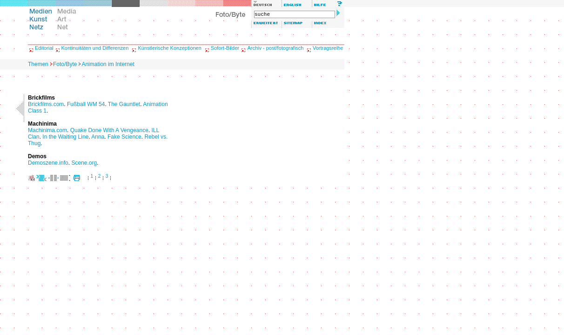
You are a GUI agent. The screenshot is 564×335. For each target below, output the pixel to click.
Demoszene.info (48, 163)
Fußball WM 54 (86, 104)
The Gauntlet (124, 104)
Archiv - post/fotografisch (275, 48)
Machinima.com (47, 130)
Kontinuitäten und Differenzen (95, 48)
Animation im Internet (107, 64)
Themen (38, 64)
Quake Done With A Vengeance (109, 130)
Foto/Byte (65, 64)
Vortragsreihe (328, 48)
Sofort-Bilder (225, 48)
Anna (97, 137)
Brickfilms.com (46, 104)
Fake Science (124, 137)
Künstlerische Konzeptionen (169, 48)
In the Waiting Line (65, 137)
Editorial (44, 48)
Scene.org (84, 163)
